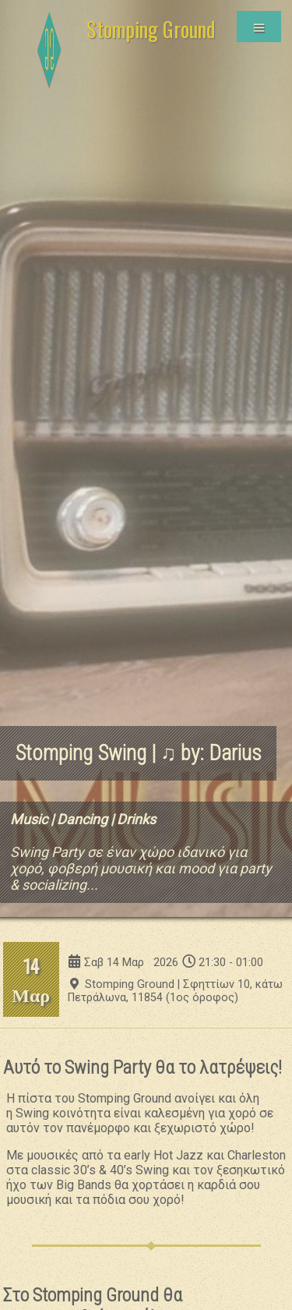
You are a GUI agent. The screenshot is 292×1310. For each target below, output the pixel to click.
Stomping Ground (150, 28)
